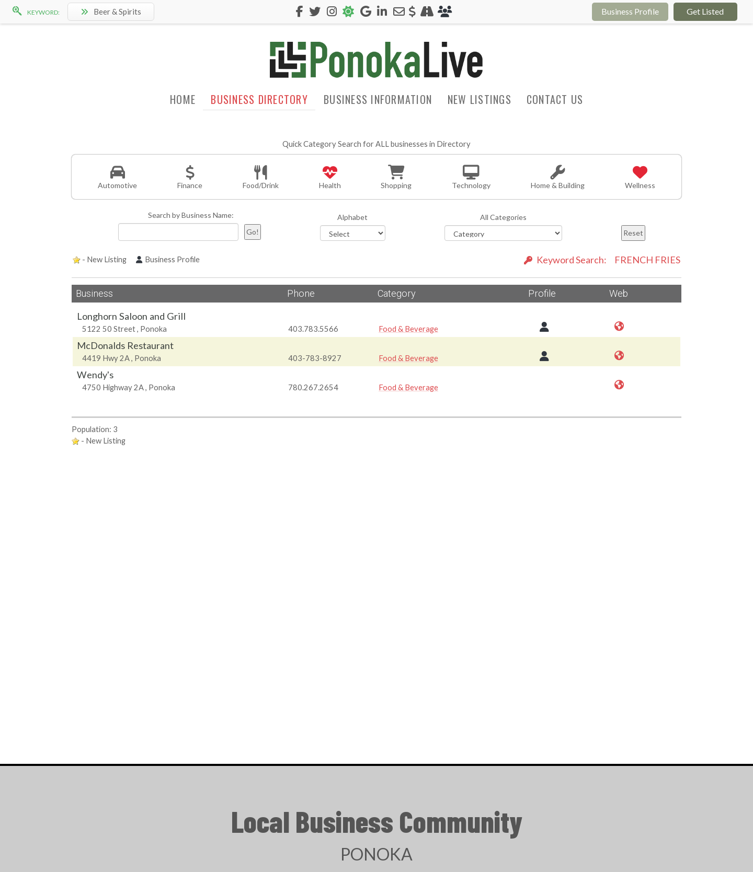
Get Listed (705, 11)
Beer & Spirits (111, 11)
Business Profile (630, 11)
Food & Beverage (408, 328)
